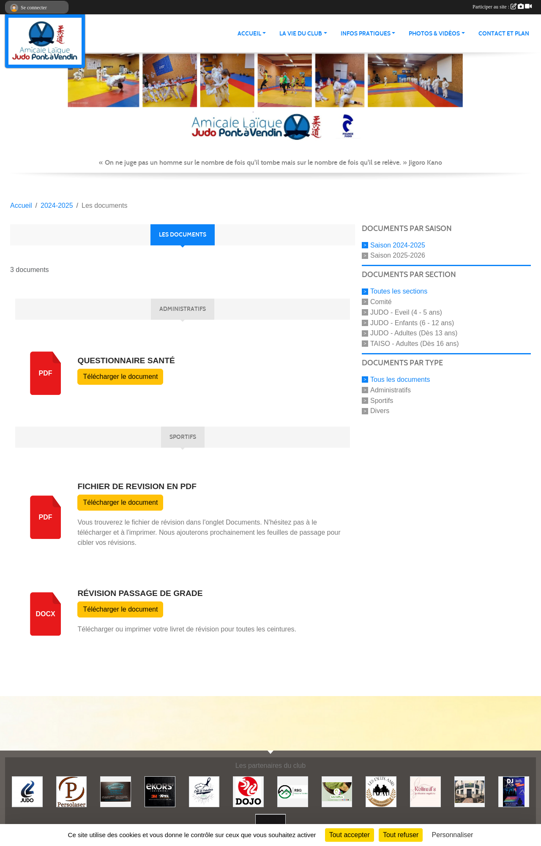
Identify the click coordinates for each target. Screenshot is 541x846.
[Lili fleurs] (469, 791)
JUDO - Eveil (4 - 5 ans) (406, 312)
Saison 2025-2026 (397, 255)
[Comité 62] (27, 791)
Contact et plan (503, 33)
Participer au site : (502, 7)
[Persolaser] (71, 791)
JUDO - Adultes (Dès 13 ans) (413, 333)
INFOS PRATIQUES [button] (366, 33)
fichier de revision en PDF (136, 486)
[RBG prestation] (292, 791)
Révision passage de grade (139, 593)
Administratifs (390, 390)
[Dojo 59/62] (248, 791)
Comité (381, 301)
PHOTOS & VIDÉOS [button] (434, 33)
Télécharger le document (120, 376)
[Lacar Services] (115, 791)
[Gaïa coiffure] (337, 791)
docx (45, 613)
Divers (379, 410)
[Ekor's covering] (160, 791)
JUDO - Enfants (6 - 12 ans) (412, 322)
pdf (45, 373)
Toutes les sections (398, 291)
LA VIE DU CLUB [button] (300, 33)
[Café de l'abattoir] (204, 791)
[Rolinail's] (425, 791)
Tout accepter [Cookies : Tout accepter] (349, 834)
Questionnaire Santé (126, 360)
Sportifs (381, 400)
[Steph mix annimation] (513, 791)
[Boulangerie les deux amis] (381, 791)
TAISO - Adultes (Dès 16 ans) (414, 343)
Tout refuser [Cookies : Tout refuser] (400, 834)
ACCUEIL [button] (249, 33)
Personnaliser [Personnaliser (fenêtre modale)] (452, 834)
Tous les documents (400, 379)
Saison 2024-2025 (397, 244)
